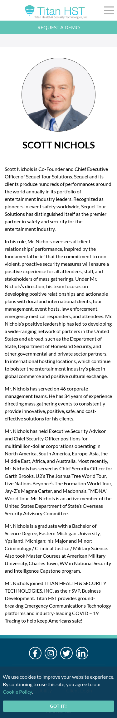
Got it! (58, 706)
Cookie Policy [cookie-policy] (17, 692)
